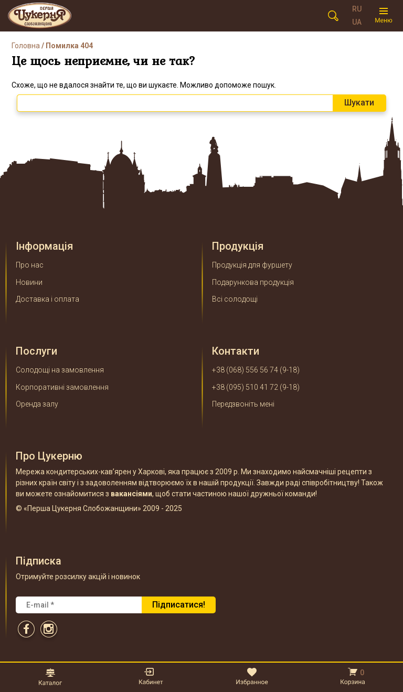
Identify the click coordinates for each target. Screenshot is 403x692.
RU (357, 9)
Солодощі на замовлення (60, 370)
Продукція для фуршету (252, 265)
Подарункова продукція (253, 282)
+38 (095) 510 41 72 (245, 387)
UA (357, 22)
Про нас (30, 265)
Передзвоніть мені (243, 404)
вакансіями (131, 493)
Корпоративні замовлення (62, 387)
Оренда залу (37, 404)
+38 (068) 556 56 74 (245, 370)
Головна (26, 45)
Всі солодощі (235, 299)
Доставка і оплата (47, 299)
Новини (29, 282)
